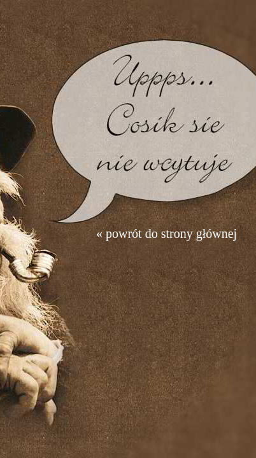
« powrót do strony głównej (166, 233)
